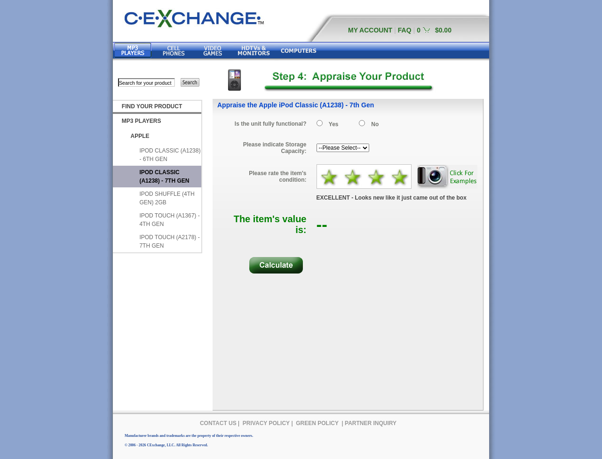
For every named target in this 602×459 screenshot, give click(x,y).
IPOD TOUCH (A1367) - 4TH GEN (169, 219)
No (375, 124)
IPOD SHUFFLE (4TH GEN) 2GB (166, 198)
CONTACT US (218, 423)
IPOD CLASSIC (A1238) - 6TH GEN (169, 154)
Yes (334, 124)
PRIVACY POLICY (266, 423)
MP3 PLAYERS (141, 121)
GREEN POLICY (317, 423)
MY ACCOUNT (370, 30)
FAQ (405, 30)
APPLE (140, 136)
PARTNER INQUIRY (370, 423)
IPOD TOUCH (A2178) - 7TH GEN (169, 241)
